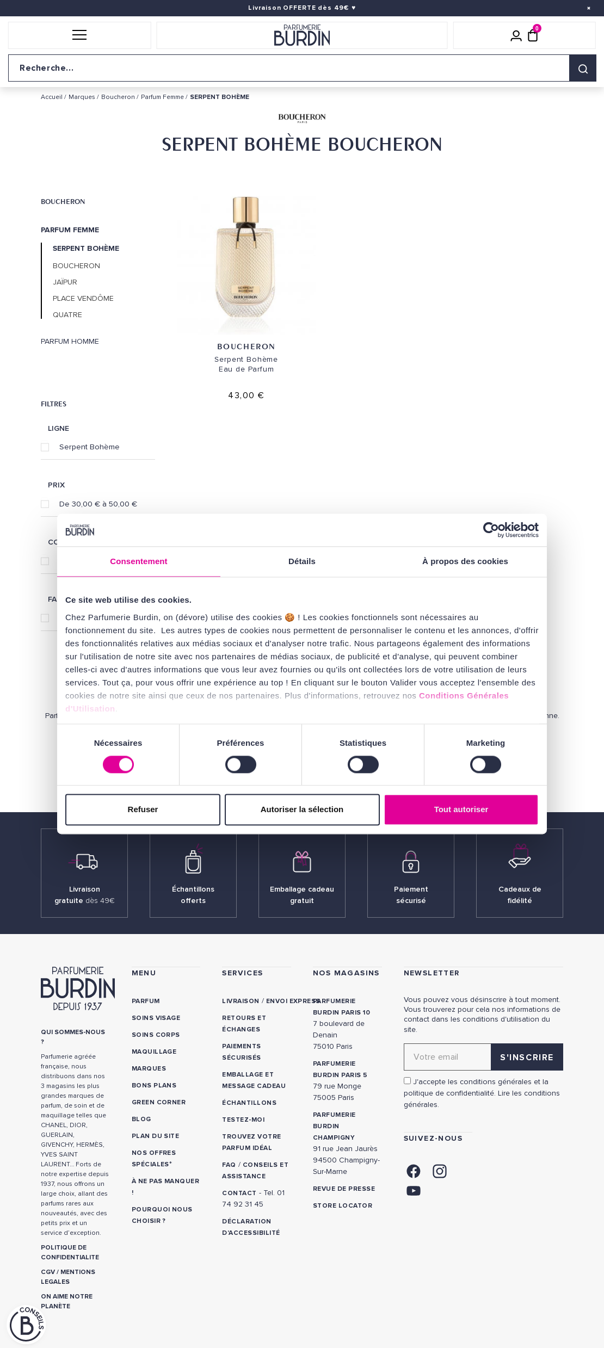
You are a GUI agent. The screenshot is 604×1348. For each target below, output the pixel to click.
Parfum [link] (146, 1001)
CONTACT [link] (239, 1193)
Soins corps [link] (156, 1035)
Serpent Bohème (89, 447)
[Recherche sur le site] (302, 68)
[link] (413, 1170)
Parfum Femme (70, 230)
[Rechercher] (582, 68)
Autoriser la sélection (302, 809)
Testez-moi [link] (243, 1120)
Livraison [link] (240, 1001)
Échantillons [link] (249, 1103)
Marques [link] (149, 1069)
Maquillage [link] (154, 1052)
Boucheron (63, 201)
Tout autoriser (461, 809)
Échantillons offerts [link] (193, 895)
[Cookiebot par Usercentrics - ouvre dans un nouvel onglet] (491, 530)
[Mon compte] (516, 35)
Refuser (143, 809)
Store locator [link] (342, 1206)
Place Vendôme (83, 298)
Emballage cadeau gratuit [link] (302, 895)
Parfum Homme (70, 341)
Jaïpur (65, 282)
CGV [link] (48, 1272)
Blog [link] (141, 1119)
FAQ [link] (229, 1165)
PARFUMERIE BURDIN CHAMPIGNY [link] (334, 1126)
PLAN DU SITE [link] (156, 1136)
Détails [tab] (302, 561)
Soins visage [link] (156, 1018)
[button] (79, 35)
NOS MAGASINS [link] (346, 973)
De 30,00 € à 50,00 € (98, 504)
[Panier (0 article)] (533, 35)
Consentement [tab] (138, 561)
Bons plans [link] (154, 1085)
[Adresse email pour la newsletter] (483, 1057)
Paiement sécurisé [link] (411, 895)
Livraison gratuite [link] (84, 895)
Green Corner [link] (159, 1102)
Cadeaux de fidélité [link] (519, 895)
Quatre (67, 315)
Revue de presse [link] (344, 1189)
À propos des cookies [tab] (465, 561)
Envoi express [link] (293, 1001)
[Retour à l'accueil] (302, 35)
